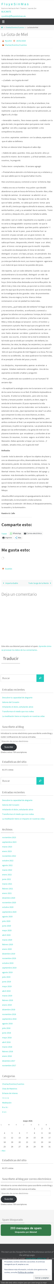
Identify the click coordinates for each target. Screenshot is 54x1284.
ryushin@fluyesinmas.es (13, 16)
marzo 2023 (7, 846)
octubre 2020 (7, 907)
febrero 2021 (7, 888)
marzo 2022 (7, 870)
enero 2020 (7, 949)
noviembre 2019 (9, 958)
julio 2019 (6, 977)
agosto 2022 (7, 865)
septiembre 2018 (9, 1019)
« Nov (3, 1150)
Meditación (7, 1102)
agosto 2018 (7, 1023)
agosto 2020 (7, 916)
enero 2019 (7, 1005)
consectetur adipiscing (35, 1258)
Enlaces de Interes (10, 1093)
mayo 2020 (7, 930)
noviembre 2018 (9, 1014)
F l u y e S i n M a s (15, 4)
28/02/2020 (21, 40)
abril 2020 (6, 935)
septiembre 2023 (9, 842)
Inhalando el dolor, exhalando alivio (17, 706)
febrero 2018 (7, 1051)
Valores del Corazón (10, 702)
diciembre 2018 (8, 1009)
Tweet (4, 533)
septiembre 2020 (9, 912)
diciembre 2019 (8, 953)
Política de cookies (26, 1272)
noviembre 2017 (9, 1065)
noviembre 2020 (9, 902)
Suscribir (8, 747)
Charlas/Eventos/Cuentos (15, 27)
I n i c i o (5, 1098)
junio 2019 (6, 981)
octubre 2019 (7, 963)
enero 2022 (7, 874)
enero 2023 (7, 851)
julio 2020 (6, 921)
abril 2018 (6, 1042)
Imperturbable (10, 583)
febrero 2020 (7, 944)
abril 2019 (6, 991)
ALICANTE (6, 11)
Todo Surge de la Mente (40, 583)
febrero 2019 (7, 1000)
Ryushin (8, 40)
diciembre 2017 (8, 1061)
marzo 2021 (7, 884)
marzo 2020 (7, 939)
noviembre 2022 (9, 856)
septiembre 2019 (9, 967)
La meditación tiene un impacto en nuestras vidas (23, 716)
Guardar (8, 568)
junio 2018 (6, 1032)
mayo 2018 (7, 1037)
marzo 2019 (7, 995)
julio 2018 (6, 1028)
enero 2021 (7, 893)
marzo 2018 (7, 1047)
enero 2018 (7, 1056)
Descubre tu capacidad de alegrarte (17, 697)
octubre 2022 (7, 860)
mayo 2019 (7, 986)
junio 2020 (6, 925)
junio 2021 (6, 879)
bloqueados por (25, 1229)
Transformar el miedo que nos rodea (18, 711)
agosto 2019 (7, 972)
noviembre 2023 (9, 837)
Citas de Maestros (9, 1088)
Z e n (4, 1112)
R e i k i (5, 1107)
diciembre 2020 (8, 898)
